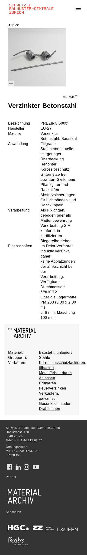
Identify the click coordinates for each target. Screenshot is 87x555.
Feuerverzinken (52, 388)
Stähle (44, 358)
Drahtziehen (49, 409)
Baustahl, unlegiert (55, 352)
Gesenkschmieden (55, 404)
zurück (14, 25)
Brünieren (47, 383)
